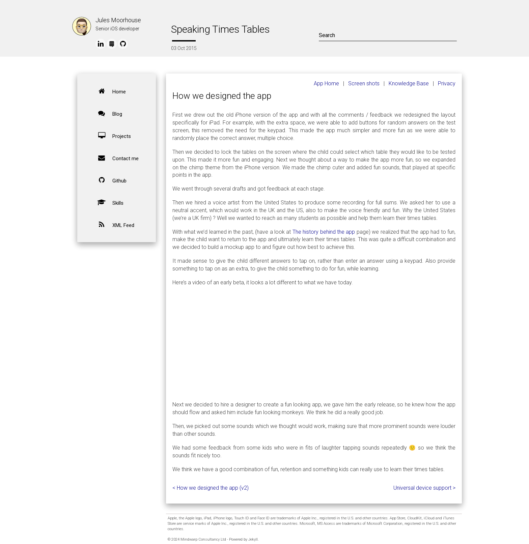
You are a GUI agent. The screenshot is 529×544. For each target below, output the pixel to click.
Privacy (446, 83)
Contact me (115, 157)
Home (109, 91)
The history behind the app (324, 232)
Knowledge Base (409, 83)
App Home (326, 83)
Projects (111, 135)
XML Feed (113, 224)
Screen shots (364, 83)
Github (109, 180)
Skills (107, 202)
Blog (107, 113)
